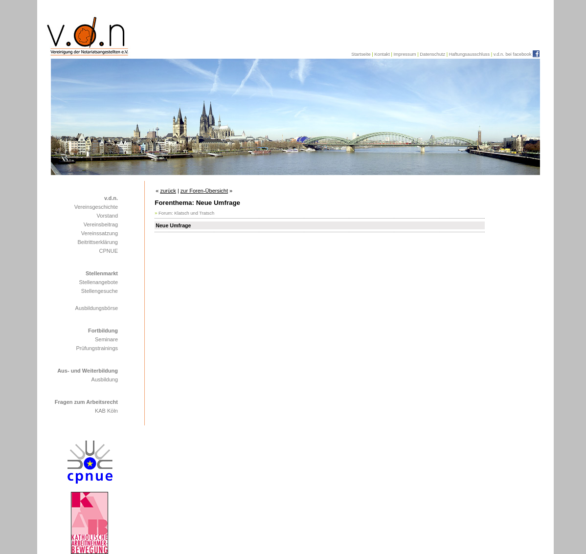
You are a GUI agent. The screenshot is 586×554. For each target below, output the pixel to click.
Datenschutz (432, 54)
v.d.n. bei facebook (513, 54)
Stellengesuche (99, 291)
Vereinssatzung (99, 233)
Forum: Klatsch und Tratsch (186, 213)
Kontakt (382, 54)
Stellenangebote (98, 282)
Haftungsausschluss (469, 54)
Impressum (404, 54)
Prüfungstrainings (97, 348)
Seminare (106, 339)
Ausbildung (104, 379)
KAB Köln (106, 411)
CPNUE (108, 251)
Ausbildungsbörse (96, 308)
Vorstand (107, 216)
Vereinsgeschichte (96, 207)
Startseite (360, 54)
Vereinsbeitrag (101, 224)
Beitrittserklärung (97, 242)
